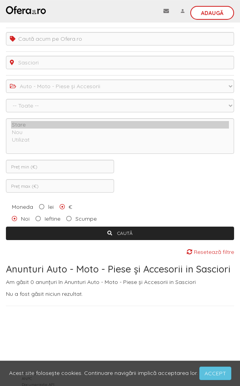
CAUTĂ (120, 233)
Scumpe (86, 218)
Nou (120, 132)
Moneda (22, 206)
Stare (120, 125)
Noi (25, 218)
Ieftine (52, 218)
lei (51, 206)
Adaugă (212, 13)
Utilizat (120, 140)
